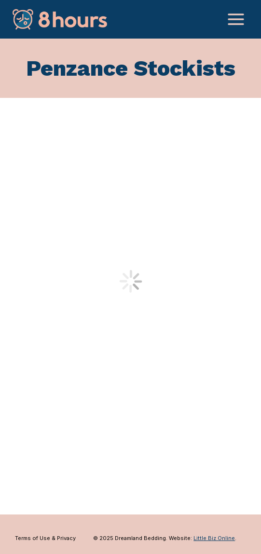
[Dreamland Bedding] (60, 19)
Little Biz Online (214, 538)
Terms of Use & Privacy (45, 538)
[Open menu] (235, 19)
